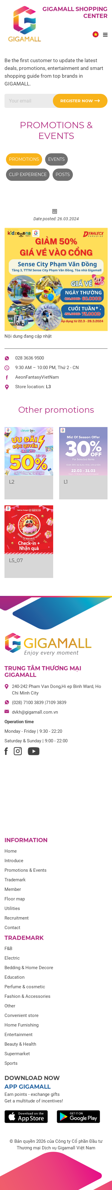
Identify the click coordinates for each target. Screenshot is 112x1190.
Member (12, 889)
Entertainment (18, 1034)
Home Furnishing (21, 1025)
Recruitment (16, 918)
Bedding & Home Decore (28, 967)
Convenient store (21, 1015)
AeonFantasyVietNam (37, 377)
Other (9, 1006)
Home (10, 851)
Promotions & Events (56, 130)
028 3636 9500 (29, 358)
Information (25, 840)
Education (14, 977)
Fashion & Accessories (27, 996)
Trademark (15, 879)
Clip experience (28, 174)
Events (56, 159)
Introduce (13, 860)
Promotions (24, 159)
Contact (12, 927)
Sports (11, 1063)
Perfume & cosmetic (24, 986)
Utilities (12, 908)
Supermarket (17, 1053)
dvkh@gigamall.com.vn (35, 712)
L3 (48, 386)
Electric (12, 958)
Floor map (14, 899)
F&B (8, 948)
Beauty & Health (20, 1044)
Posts (63, 174)
